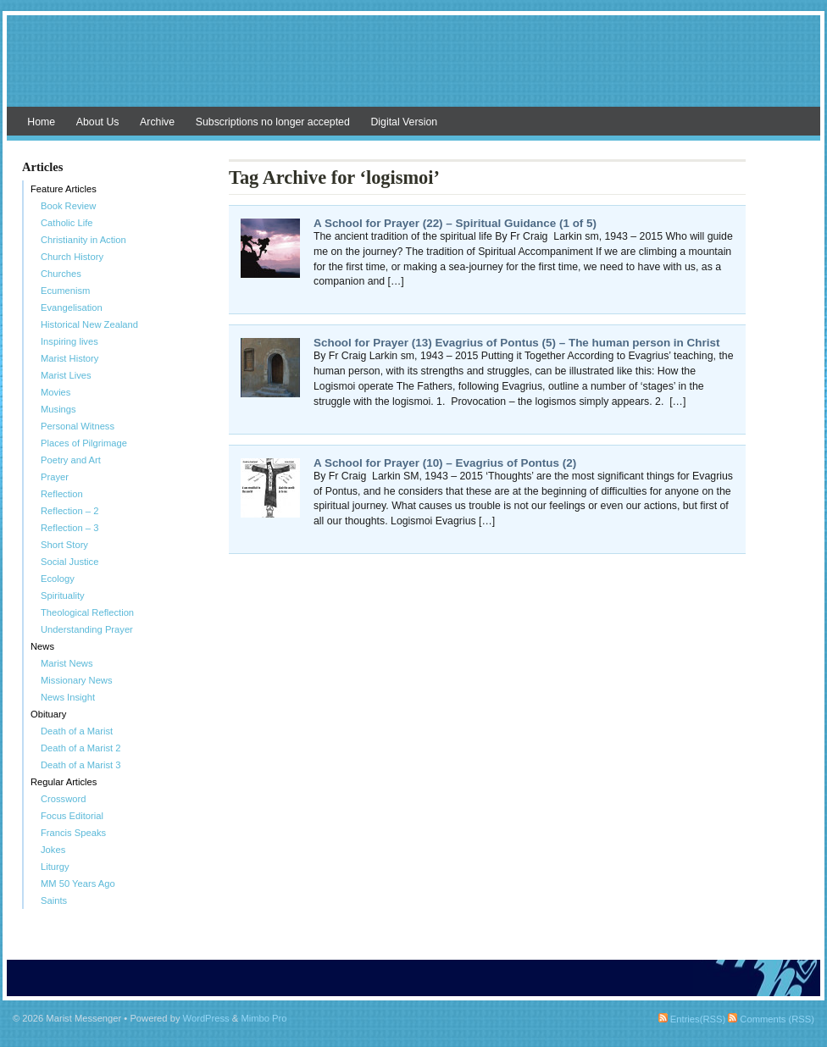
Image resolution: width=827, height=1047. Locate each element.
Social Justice (69, 562)
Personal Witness (77, 426)
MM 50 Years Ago (78, 883)
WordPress (206, 1018)
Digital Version (403, 122)
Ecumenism (65, 290)
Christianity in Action (83, 240)
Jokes (53, 850)
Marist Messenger (413, 69)
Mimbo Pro (263, 1018)
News (42, 646)
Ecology (58, 578)
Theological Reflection (87, 612)
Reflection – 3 (69, 528)
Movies (55, 392)
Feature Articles (64, 189)
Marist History (69, 358)
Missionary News (77, 680)
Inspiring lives (69, 341)
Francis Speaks (73, 833)
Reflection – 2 (69, 511)
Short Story (64, 545)
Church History (72, 257)
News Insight (68, 697)
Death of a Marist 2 (81, 748)
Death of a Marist (77, 731)
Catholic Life (67, 223)
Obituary (48, 714)
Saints (54, 900)
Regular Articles (64, 782)
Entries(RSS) (691, 1019)
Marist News (67, 663)
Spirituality (63, 595)
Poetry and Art (71, 460)
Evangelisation (72, 307)
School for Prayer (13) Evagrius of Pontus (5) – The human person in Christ (516, 342)
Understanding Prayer (87, 629)
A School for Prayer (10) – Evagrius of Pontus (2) (445, 463)
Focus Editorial (72, 816)
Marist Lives (66, 375)
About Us (97, 122)
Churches (61, 274)
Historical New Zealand (89, 324)
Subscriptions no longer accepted (273, 122)
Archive (157, 122)
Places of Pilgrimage (84, 443)
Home (41, 122)
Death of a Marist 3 (81, 765)
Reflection (62, 494)
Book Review (68, 206)
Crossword (63, 799)
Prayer (55, 477)
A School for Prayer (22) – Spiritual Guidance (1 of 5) (455, 223)
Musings (58, 409)
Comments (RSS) (771, 1019)
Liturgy (55, 866)
